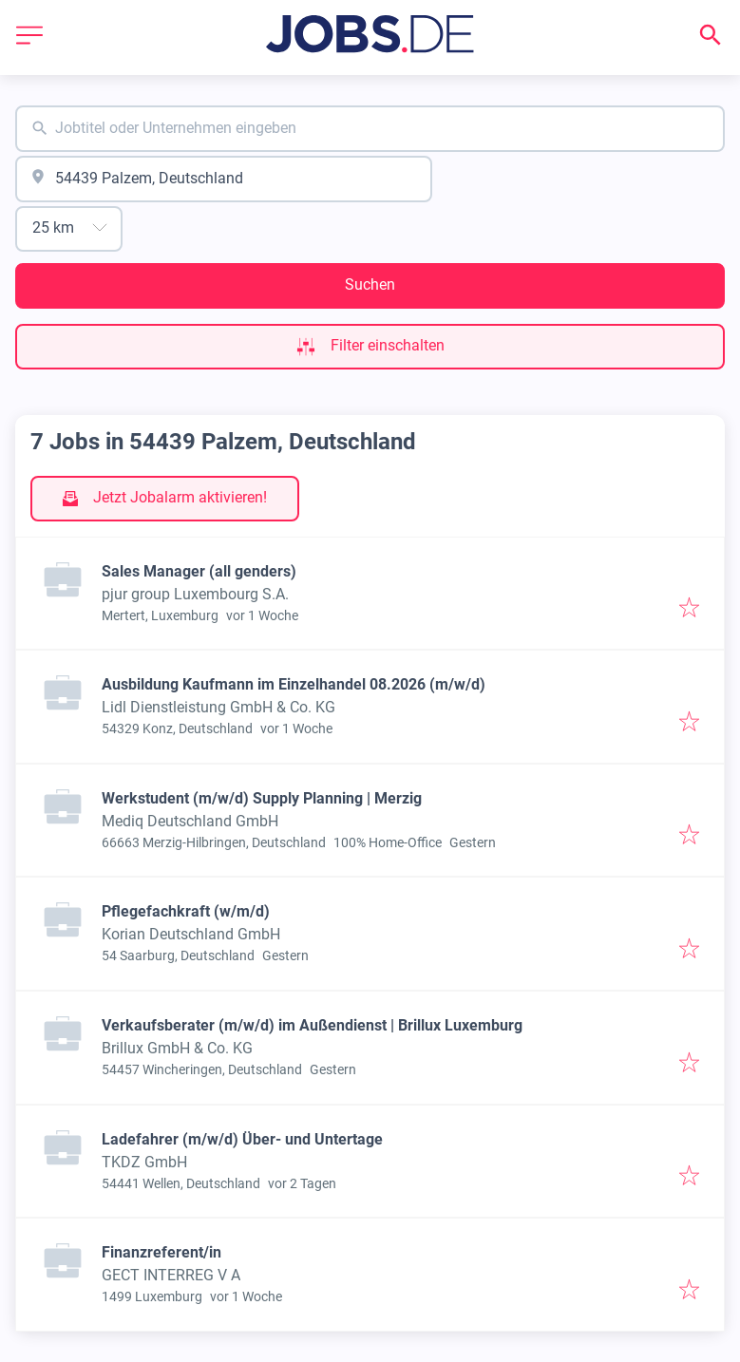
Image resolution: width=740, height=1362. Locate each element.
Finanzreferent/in (161, 1252)
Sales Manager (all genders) (199, 571)
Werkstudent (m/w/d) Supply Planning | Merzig (262, 798)
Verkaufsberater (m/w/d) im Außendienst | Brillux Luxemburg (312, 1025)
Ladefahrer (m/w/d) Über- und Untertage (242, 1139)
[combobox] (370, 128)
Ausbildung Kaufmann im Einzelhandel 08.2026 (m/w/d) (293, 684)
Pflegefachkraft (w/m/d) (186, 911)
